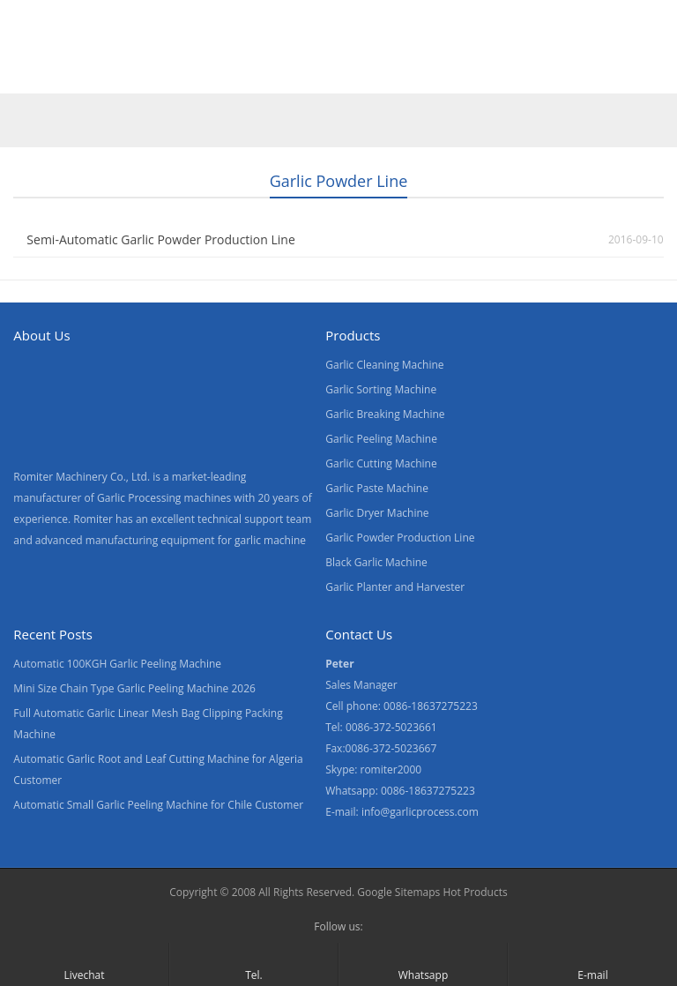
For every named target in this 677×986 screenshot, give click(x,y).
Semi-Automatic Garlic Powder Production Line (160, 239)
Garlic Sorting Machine (380, 389)
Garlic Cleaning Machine (384, 364)
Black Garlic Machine (376, 562)
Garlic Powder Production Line (399, 537)
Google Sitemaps (398, 892)
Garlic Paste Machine (376, 488)
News (343, 73)
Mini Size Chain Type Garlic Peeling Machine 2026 (134, 688)
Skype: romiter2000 (373, 769)
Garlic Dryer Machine (376, 512)
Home (34, 73)
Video (189, 73)
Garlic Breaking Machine (384, 414)
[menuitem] (585, 74)
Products (112, 73)
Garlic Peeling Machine (381, 438)
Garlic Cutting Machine (380, 463)
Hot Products (475, 892)
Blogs (507, 73)
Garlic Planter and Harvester (395, 586)
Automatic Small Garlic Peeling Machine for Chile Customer (158, 804)
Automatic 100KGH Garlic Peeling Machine (117, 663)
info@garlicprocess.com (420, 811)
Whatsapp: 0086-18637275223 (400, 790)
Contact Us (425, 73)
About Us (266, 73)
